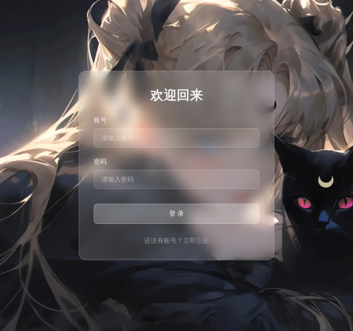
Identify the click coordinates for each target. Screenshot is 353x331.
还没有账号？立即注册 (176, 240)
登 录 (176, 213)
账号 (100, 119)
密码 (100, 161)
